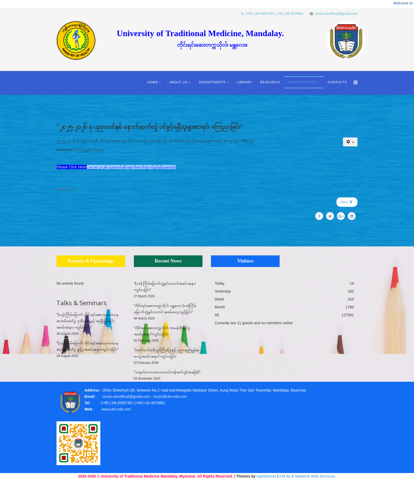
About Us (178, 82)
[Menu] (354, 83)
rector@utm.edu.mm (170, 396)
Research (270, 82)
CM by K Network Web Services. (307, 476)
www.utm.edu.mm (116, 409)
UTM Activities (302, 82)
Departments (212, 82)
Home (152, 82)
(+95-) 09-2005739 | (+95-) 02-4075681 (275, 14)
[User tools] (350, 141)
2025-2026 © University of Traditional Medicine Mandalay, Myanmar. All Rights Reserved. (155, 476)
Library (244, 82)
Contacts (337, 82)
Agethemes (266, 476)
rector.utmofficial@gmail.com (336, 14)
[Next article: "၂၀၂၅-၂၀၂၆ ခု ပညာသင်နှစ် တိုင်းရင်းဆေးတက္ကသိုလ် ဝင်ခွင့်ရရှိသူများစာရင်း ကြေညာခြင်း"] (346, 202)
